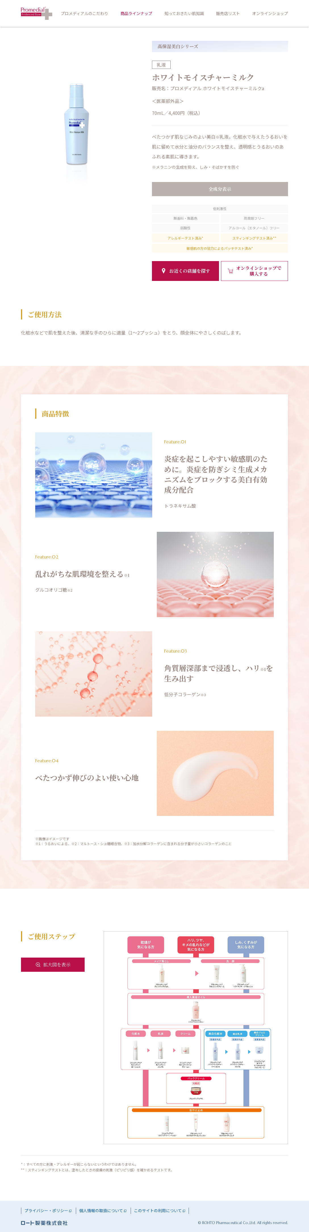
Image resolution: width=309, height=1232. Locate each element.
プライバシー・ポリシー (46, 1210)
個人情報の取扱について (101, 1210)
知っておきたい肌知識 (184, 13)
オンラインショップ (270, 13)
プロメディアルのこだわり (84, 13)
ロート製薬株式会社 (44, 1223)
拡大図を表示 (56, 964)
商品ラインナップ (136, 13)
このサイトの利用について (158, 1210)
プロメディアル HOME (36, 13)
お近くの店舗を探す (189, 271)
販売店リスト (228, 13)
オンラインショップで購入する (258, 271)
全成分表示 (219, 189)
